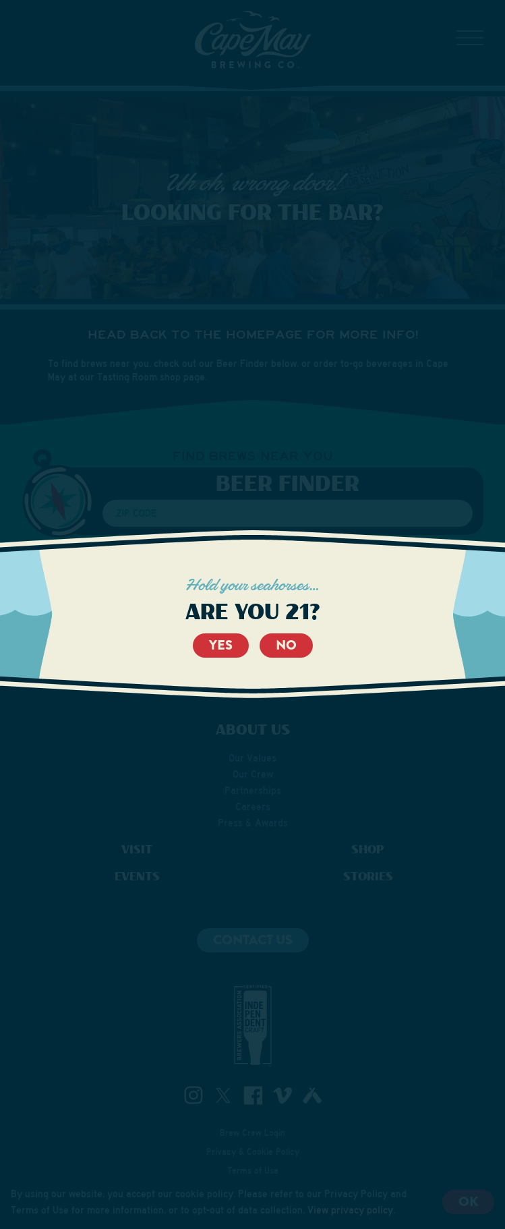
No (286, 645)
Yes (221, 645)
